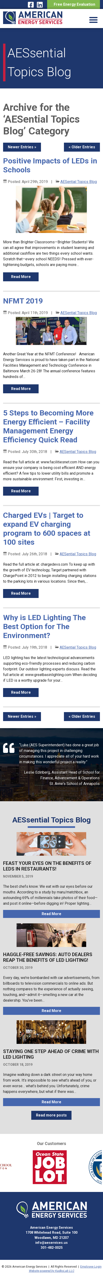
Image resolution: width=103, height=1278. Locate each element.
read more (21, 276)
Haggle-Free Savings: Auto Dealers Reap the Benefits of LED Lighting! (47, 957)
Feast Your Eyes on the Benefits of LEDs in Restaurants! (47, 866)
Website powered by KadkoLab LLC (51, 1271)
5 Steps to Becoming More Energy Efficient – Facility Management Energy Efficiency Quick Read (48, 426)
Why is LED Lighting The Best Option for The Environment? (44, 626)
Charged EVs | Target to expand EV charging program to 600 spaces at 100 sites (46, 529)
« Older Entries (82, 147)
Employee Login (91, 1266)
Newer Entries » (22, 147)
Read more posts (51, 1115)
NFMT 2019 (23, 300)
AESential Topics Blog (78, 181)
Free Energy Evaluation (73, 4)
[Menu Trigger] (93, 19)
